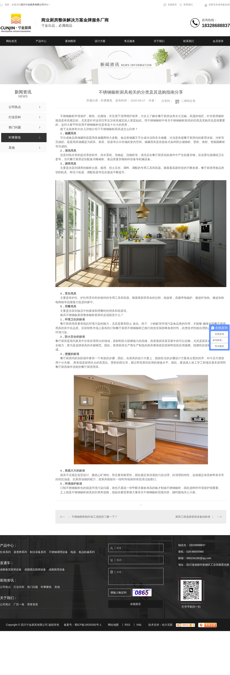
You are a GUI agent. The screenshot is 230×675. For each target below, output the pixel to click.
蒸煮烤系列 (20, 552)
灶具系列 (5, 552)
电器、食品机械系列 (83, 552)
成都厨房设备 (57, 569)
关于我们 (159, 41)
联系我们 (188, 4)
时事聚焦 (46, 587)
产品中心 (41, 41)
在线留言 (172, 4)
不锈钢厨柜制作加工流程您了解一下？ (94, 516)
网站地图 (113, 624)
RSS (127, 624)
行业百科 (19, 587)
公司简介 (5, 604)
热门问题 (32, 587)
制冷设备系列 (38, 552)
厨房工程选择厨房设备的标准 (192, 516)
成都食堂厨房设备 (10, 569)
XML (139, 624)
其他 (57, 587)
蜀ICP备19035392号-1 (88, 624)
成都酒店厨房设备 (35, 569)
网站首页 (11, 41)
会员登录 (218, 41)
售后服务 (129, 41)
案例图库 (70, 41)
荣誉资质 (32, 604)
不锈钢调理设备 (58, 552)
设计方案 (100, 41)
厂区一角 (19, 604)
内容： (136, 576)
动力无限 (167, 624)
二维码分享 (188, 100)
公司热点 (5, 587)
